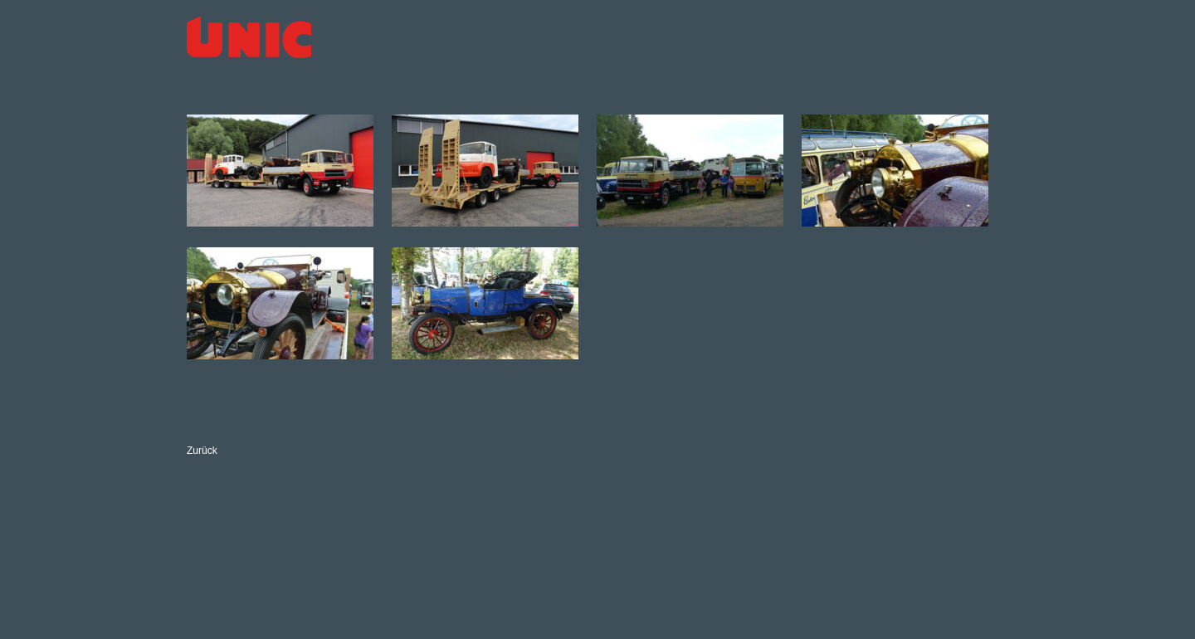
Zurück (202, 450)
